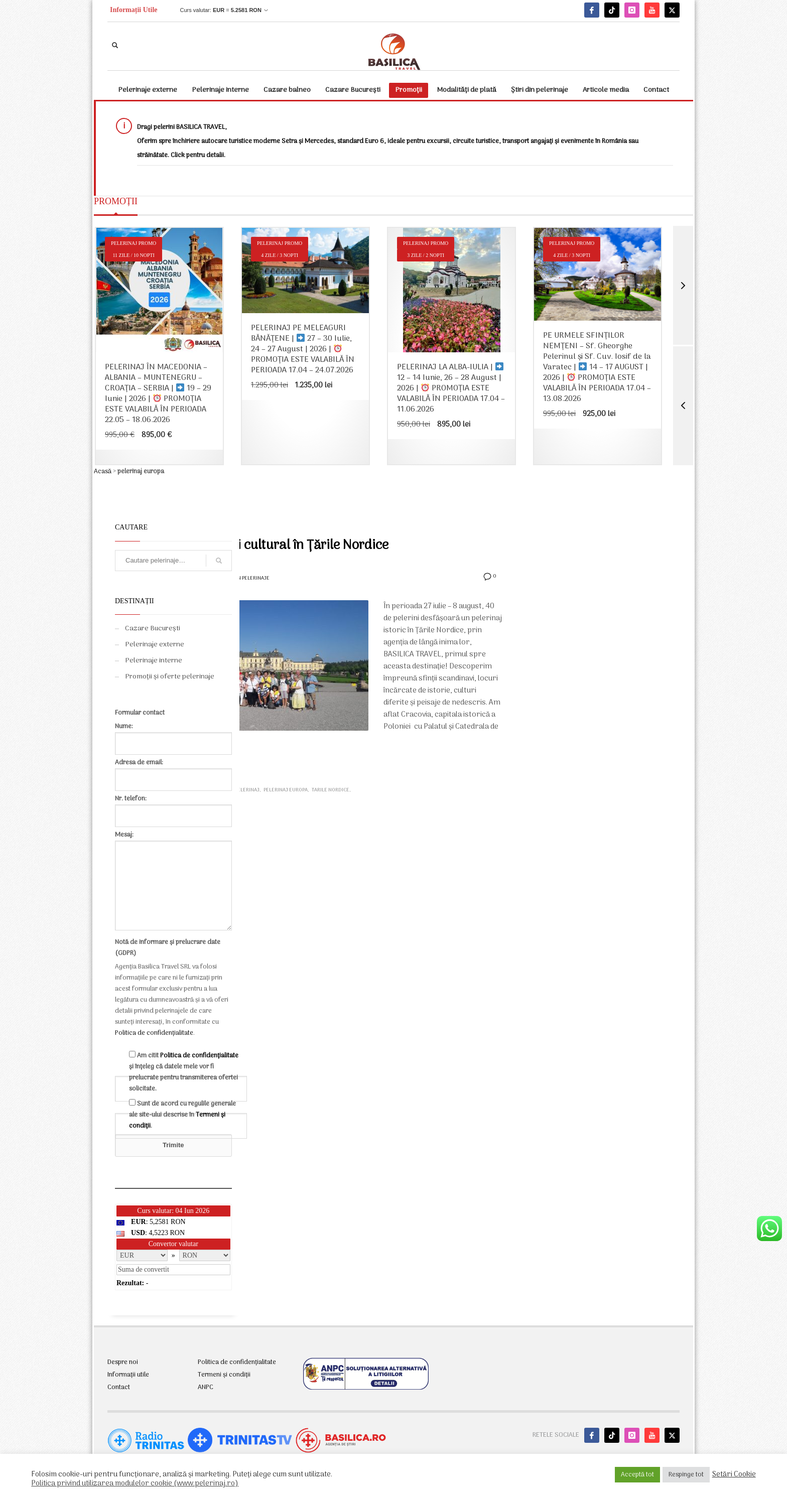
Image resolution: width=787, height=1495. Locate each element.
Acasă (102, 471)
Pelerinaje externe (154, 644)
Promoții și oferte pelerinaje (169, 677)
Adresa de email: (173, 771)
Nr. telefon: (173, 807)
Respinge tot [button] (686, 1474)
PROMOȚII (116, 201)
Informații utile (128, 1375)
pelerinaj (247, 790)
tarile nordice (330, 790)
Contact (118, 1388)
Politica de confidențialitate (154, 1033)
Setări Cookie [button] (734, 1474)
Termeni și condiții (224, 1375)
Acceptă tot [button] (637, 1474)
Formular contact (140, 713)
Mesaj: (173, 882)
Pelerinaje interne (153, 660)
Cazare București (152, 628)
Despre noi (122, 1362)
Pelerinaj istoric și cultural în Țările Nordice (263, 546)
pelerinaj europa (286, 790)
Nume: (173, 735)
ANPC (205, 1388)
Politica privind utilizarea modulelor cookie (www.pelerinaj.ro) (134, 1483)
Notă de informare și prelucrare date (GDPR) (167, 948)
